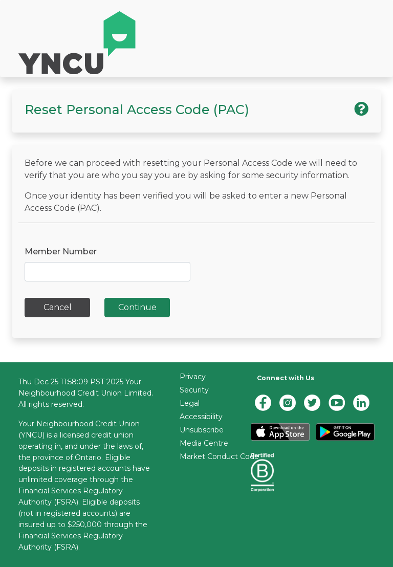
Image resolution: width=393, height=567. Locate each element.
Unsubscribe (202, 429)
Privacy (193, 376)
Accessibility (201, 416)
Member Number (61, 251)
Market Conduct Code (219, 456)
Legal (190, 403)
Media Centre (204, 443)
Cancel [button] (57, 307)
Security (194, 390)
